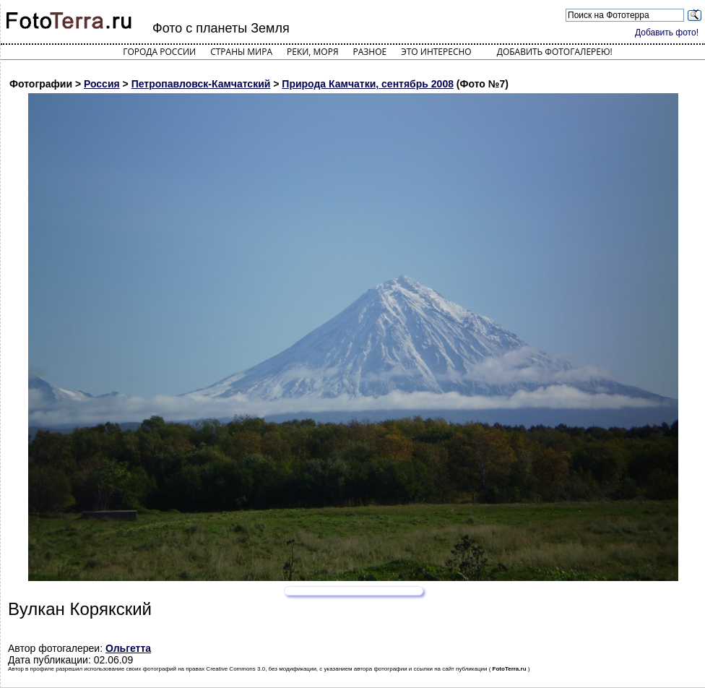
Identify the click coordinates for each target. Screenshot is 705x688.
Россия (102, 84)
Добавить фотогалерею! (555, 52)
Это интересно (436, 52)
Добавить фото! (666, 32)
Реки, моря (312, 52)
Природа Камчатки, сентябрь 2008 (368, 84)
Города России (159, 52)
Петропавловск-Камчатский (201, 84)
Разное (370, 52)
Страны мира (241, 52)
